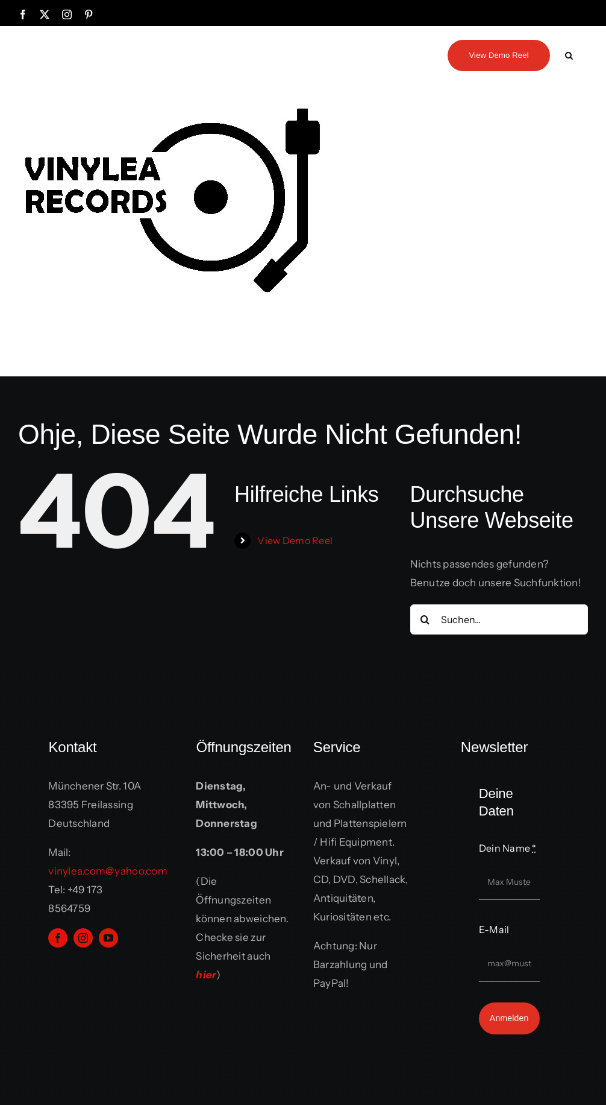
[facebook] (57, 938)
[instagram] (83, 938)
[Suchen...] (499, 619)
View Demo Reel (295, 540)
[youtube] (108, 938)
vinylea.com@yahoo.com (107, 871)
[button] (569, 54)
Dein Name (508, 848)
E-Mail (494, 929)
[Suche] (425, 619)
